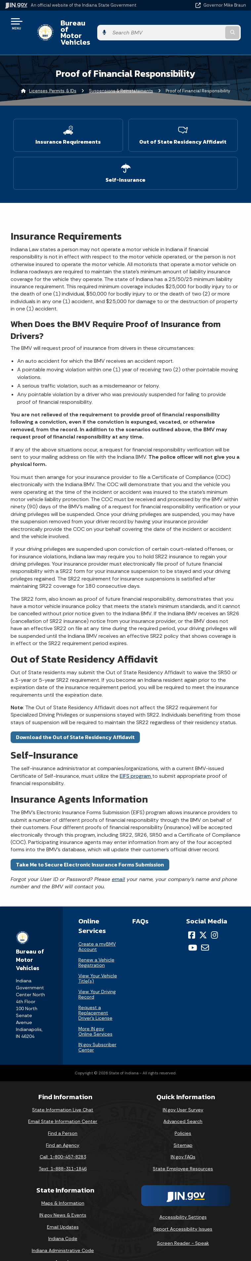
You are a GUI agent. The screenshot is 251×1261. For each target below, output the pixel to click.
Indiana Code (62, 1221)
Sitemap (183, 1127)
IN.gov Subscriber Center (97, 1029)
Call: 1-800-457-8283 (63, 1139)
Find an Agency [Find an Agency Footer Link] (62, 1127)
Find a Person (62, 1115)
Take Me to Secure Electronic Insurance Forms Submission (90, 847)
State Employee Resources (183, 1151)
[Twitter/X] (203, 917)
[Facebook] (191, 917)
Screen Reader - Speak (183, 1226)
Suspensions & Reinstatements (121, 73)
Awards (63, 1244)
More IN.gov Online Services (95, 1013)
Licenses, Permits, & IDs (52, 73)
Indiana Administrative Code (63, 1233)
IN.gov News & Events (62, 1197)
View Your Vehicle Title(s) (97, 960)
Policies (183, 1115)
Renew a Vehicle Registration (96, 944)
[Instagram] (214, 917)
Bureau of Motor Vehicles (98, 23)
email (118, 861)
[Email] (205, 930)
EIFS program (136, 758)
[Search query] (211, 23)
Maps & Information (62, 1186)
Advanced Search (182, 1104)
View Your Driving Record (97, 976)
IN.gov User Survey (183, 1092)
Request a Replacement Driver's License (95, 995)
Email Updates (63, 1209)
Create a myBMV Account (97, 928)
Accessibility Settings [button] (183, 1199)
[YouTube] (192, 930)
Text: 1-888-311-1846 (63, 1151)
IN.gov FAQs (183, 1139)
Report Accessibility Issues (182, 1211)
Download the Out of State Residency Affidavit (75, 719)
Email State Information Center (62, 1104)
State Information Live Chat (62, 1092)
